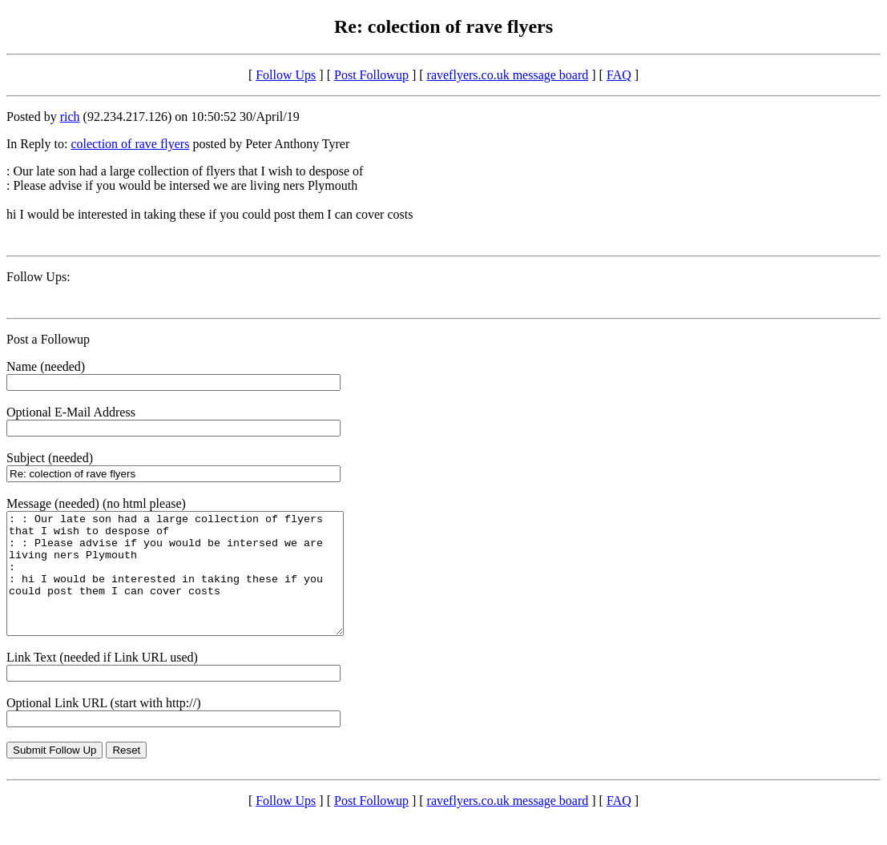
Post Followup (371, 75)
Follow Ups (286, 75)
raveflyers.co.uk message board (508, 75)
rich (70, 116)
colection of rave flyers (130, 144)
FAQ (619, 75)
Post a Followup (48, 339)
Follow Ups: (38, 277)
